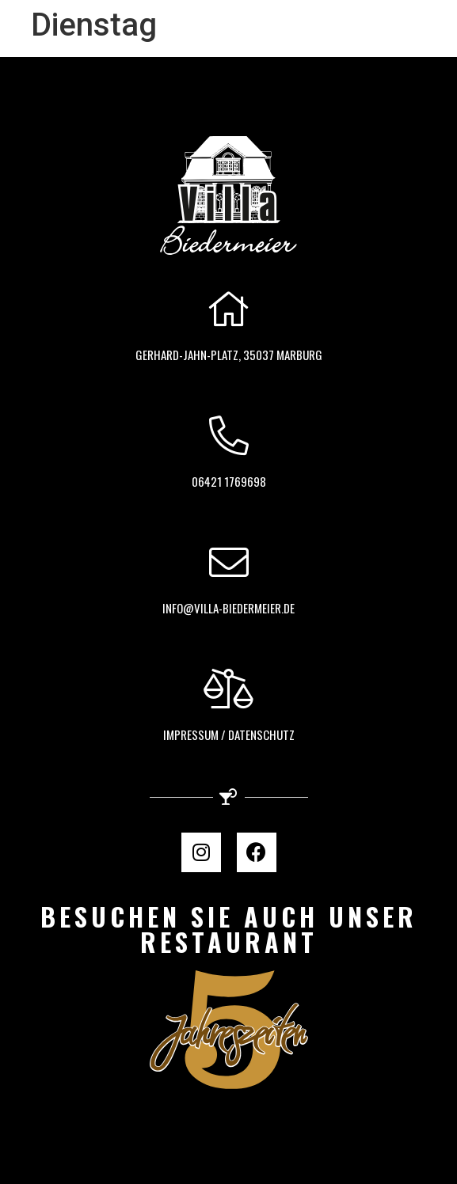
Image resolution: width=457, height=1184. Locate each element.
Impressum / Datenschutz (229, 734)
